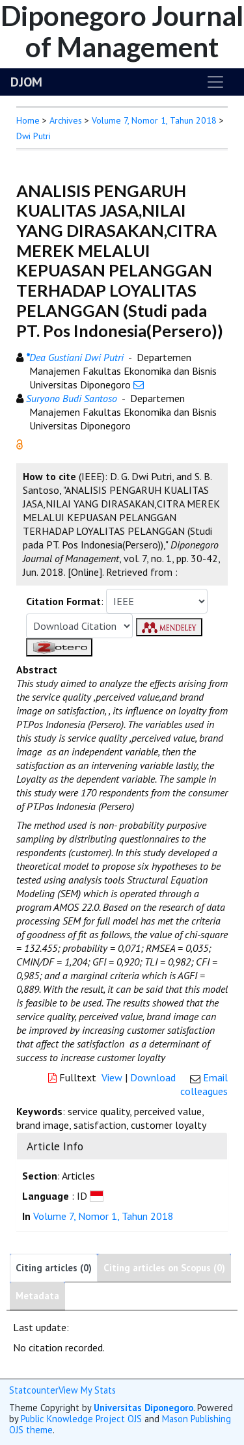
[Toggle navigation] (215, 82)
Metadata (37, 1296)
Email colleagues (204, 1084)
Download (153, 1077)
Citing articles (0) (54, 1268)
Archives (65, 120)
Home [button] (28, 120)
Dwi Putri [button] (33, 136)
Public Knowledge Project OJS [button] (81, 1418)
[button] (19, 443)
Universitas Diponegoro (143, 1407)
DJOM (26, 82)
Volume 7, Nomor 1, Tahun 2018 (154, 120)
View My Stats (87, 1390)
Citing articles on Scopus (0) (164, 1268)
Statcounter (34, 1390)
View (112, 1077)
